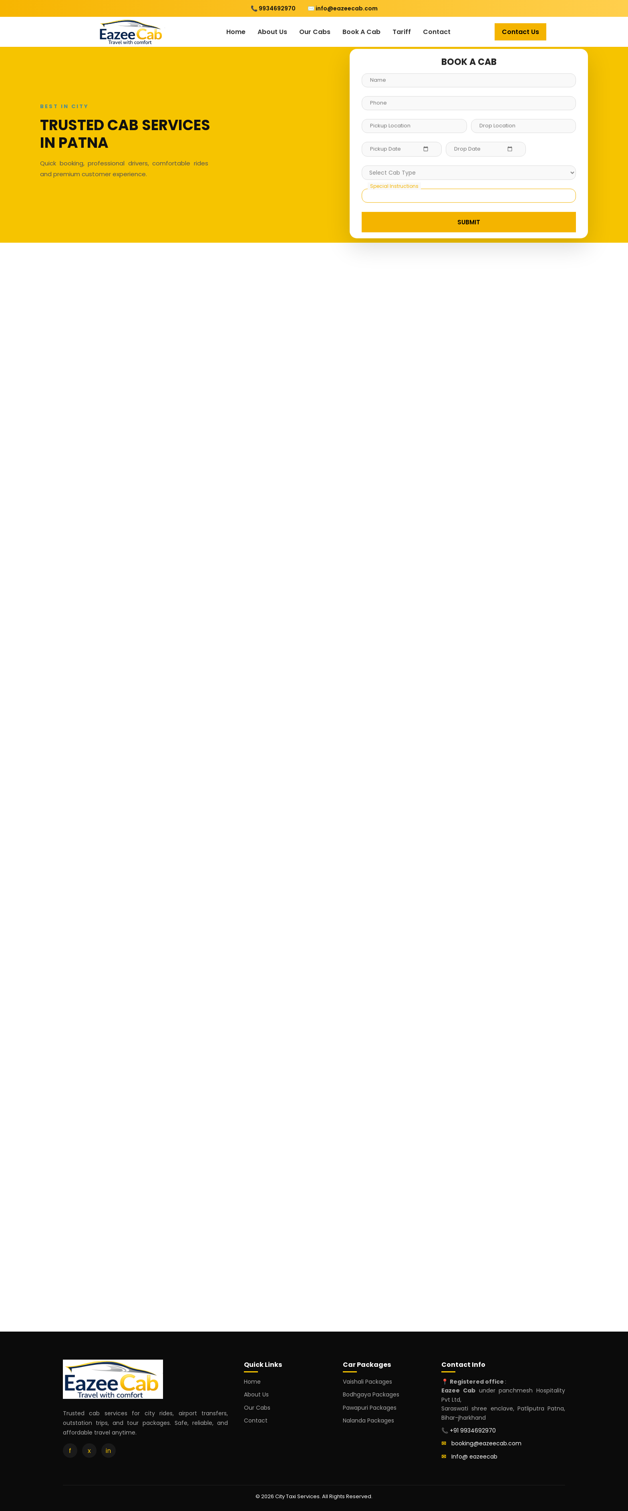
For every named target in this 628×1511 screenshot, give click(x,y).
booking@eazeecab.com (486, 1443)
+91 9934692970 (473, 1430)
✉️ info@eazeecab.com (343, 8)
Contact (437, 31)
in (108, 1450)
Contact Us (520, 31)
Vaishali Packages (367, 1382)
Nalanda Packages (368, 1420)
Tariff (401, 31)
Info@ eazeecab (474, 1457)
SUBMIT (468, 222)
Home (236, 31)
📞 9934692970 (273, 8)
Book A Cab (361, 31)
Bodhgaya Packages (371, 1394)
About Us (272, 31)
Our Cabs (314, 31)
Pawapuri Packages (370, 1408)
